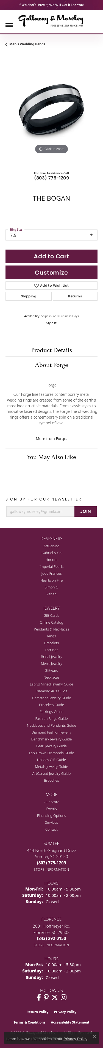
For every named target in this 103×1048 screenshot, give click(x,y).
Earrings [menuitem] (51, 649)
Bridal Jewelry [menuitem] (51, 656)
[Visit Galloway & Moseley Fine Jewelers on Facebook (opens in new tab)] (39, 997)
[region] (51, 109)
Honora (52, 559)
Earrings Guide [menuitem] (51, 711)
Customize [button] (51, 272)
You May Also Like (51, 456)
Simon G (51, 587)
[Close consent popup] (94, 1036)
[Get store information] (51, 869)
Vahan (51, 593)
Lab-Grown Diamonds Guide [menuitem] (51, 752)
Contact (51, 829)
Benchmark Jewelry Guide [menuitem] (51, 739)
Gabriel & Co (51, 552)
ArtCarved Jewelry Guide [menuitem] (51, 773)
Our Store (51, 801)
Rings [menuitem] (51, 636)
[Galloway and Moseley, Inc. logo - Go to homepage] (51, 21)
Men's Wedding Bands (27, 44)
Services (51, 822)
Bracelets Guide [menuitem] (51, 704)
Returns (75, 296)
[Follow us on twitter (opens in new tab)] (54, 997)
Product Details (51, 349)
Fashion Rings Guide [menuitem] (51, 718)
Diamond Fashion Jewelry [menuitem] (51, 732)
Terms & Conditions (29, 1022)
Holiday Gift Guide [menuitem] (51, 759)
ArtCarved (52, 545)
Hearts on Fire (51, 580)
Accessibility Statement (70, 1022)
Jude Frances (51, 573)
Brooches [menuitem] (51, 780)
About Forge (51, 364)
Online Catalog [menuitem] (51, 622)
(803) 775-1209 (51, 178)
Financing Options (51, 815)
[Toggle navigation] (9, 25)
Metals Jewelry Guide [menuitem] (51, 766)
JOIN (85, 511)
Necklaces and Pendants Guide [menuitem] (51, 725)
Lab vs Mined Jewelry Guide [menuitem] (51, 684)
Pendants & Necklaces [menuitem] (51, 629)
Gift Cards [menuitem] (51, 615)
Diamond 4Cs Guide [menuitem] (52, 690)
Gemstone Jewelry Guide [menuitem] (51, 697)
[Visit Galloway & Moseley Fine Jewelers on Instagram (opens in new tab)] (63, 997)
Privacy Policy (65, 1012)
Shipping (28, 296)
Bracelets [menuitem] (51, 642)
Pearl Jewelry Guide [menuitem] (51, 745)
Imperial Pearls (51, 566)
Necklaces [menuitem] (52, 677)
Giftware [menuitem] (51, 670)
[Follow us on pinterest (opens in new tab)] (46, 997)
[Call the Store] (51, 863)
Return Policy (38, 1012)
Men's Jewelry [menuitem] (51, 663)
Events (51, 808)
